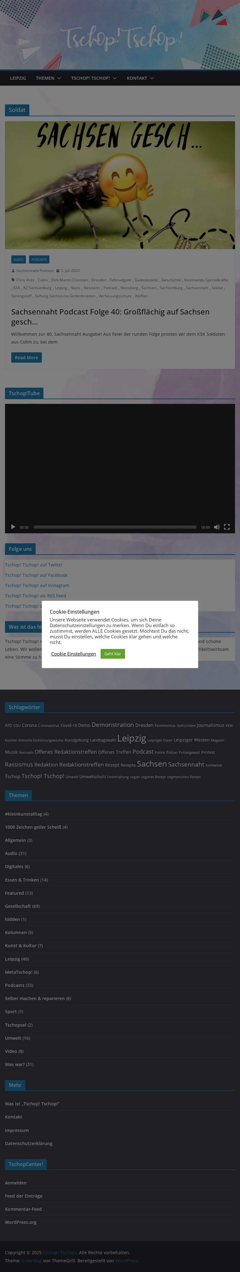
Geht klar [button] (112, 653)
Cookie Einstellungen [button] (73, 653)
